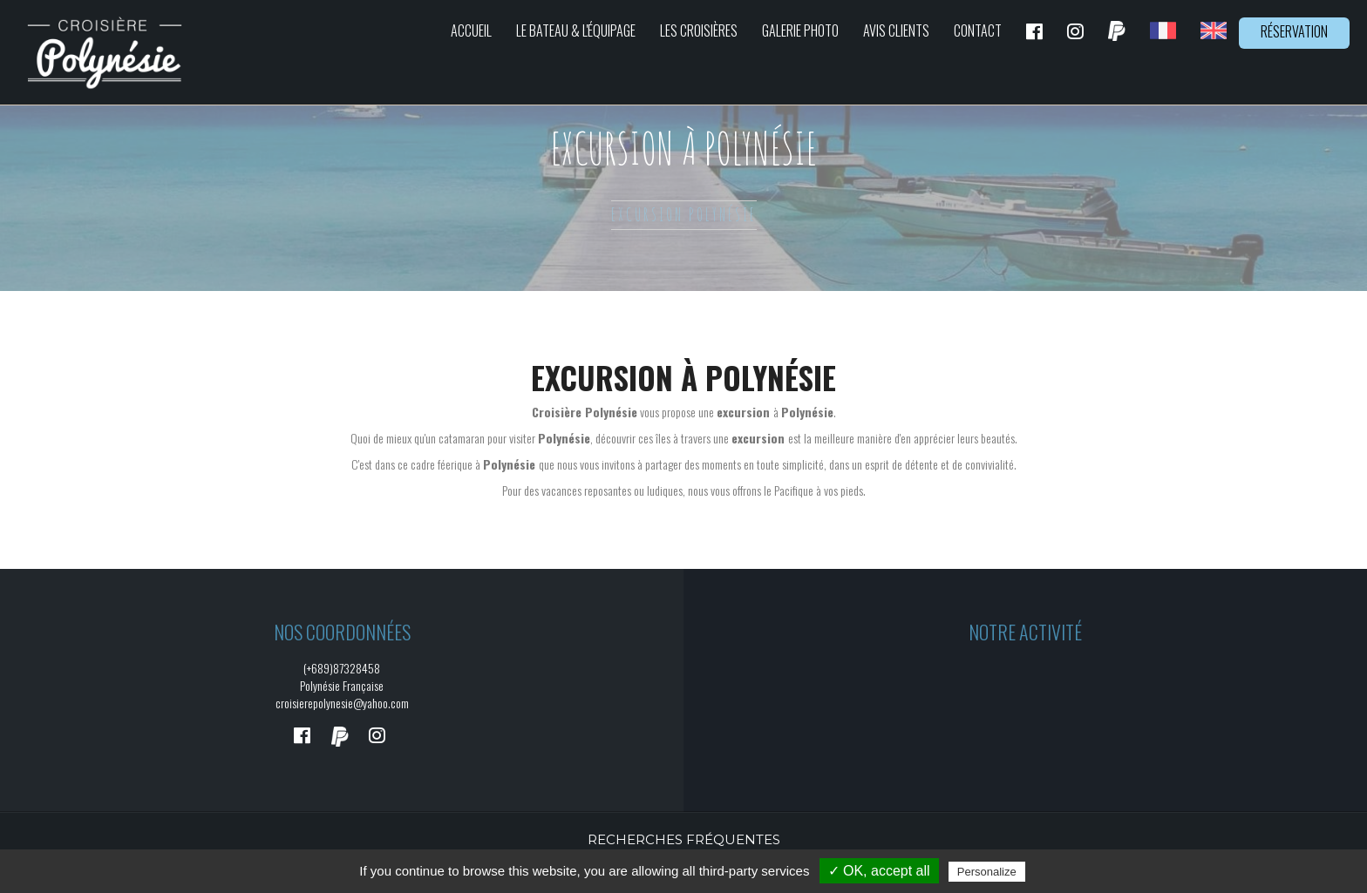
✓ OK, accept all (879, 870)
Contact (978, 30)
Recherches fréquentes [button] (684, 839)
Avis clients (896, 30)
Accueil (471, 30)
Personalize (987, 871)
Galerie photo (800, 30)
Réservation (1294, 31)
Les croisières (699, 30)
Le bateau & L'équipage (576, 30)
